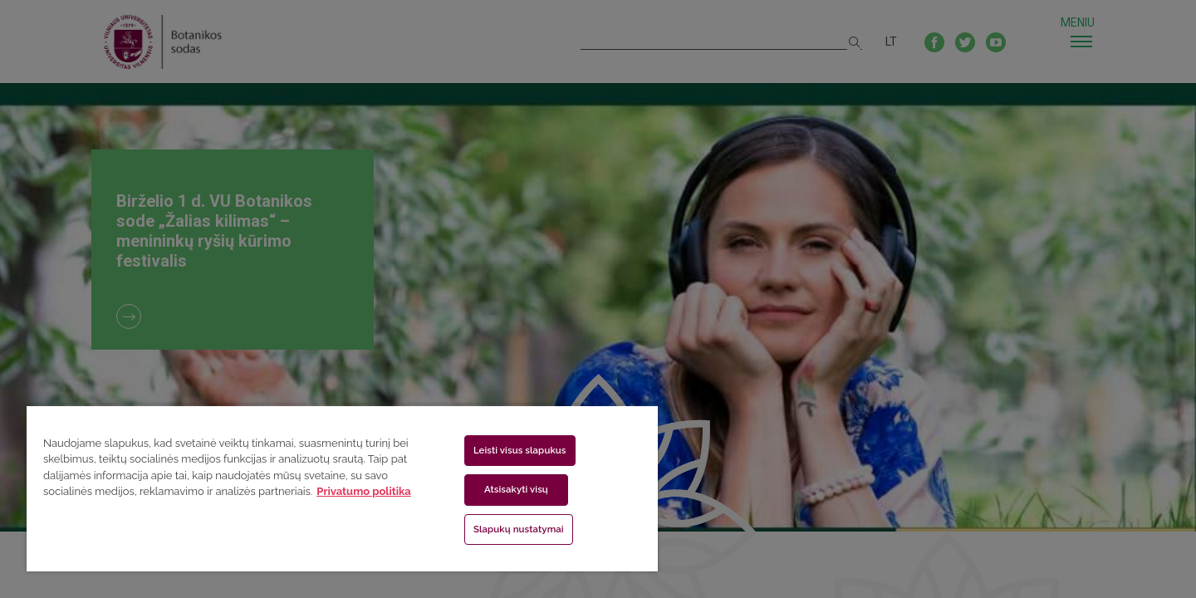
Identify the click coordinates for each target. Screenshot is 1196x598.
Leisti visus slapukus (519, 450)
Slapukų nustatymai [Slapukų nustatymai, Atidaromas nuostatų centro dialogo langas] (518, 529)
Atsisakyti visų (516, 489)
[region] (342, 487)
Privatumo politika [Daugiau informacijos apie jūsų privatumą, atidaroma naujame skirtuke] (363, 491)
